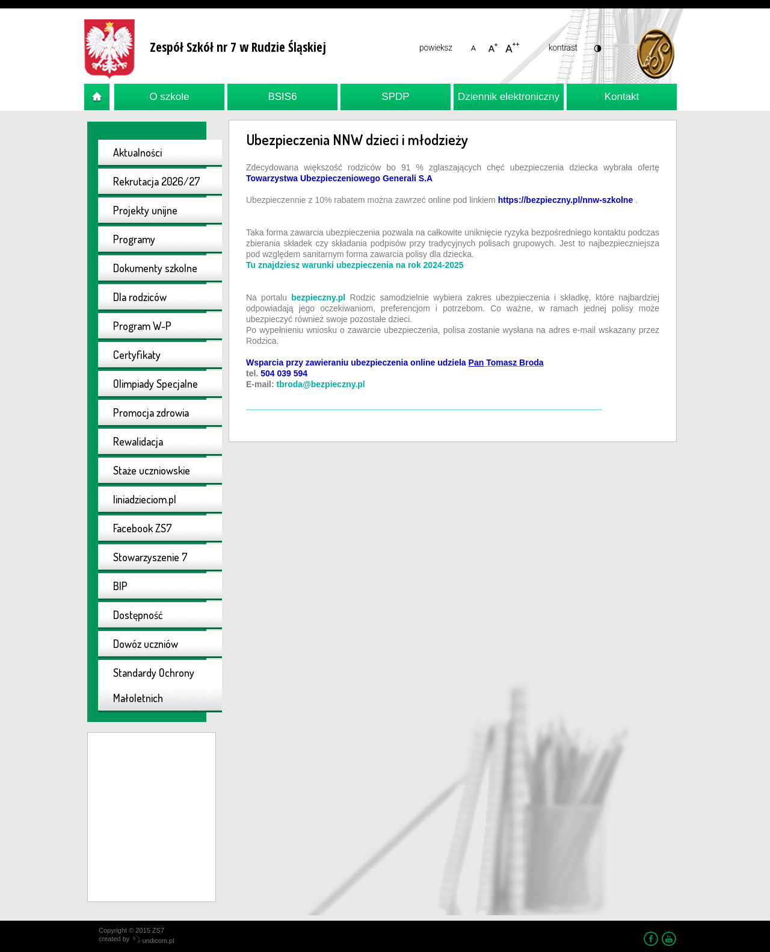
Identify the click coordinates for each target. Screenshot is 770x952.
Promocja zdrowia (151, 412)
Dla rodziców (140, 296)
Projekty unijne (145, 210)
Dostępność (138, 614)
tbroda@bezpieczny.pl (321, 384)
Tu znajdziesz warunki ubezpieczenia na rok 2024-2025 (355, 265)
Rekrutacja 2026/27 (156, 181)
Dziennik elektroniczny (508, 96)
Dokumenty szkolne (155, 268)
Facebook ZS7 (142, 528)
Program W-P (142, 325)
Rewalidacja (138, 441)
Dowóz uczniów (145, 643)
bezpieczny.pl (318, 297)
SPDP (395, 96)
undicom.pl (153, 940)
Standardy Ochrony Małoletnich (153, 685)
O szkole (169, 96)
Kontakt (622, 96)
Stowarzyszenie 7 (150, 557)
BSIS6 (282, 96)
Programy (134, 239)
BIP (120, 586)
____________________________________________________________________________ (424, 406)
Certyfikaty (137, 354)
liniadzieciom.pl (144, 499)
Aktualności (137, 152)
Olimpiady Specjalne (155, 383)
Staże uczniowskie (151, 470)
